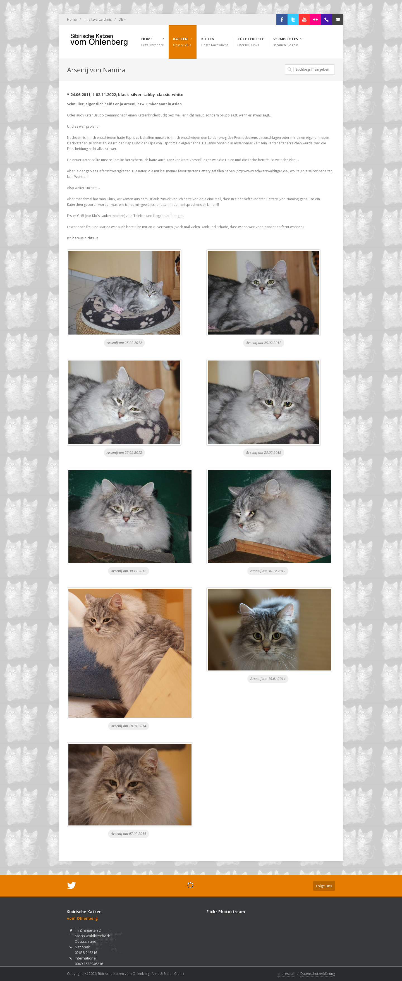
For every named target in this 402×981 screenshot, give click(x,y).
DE (122, 19)
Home (72, 19)
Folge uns (324, 885)
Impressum (286, 973)
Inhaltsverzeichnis (98, 19)
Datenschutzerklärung (317, 973)
